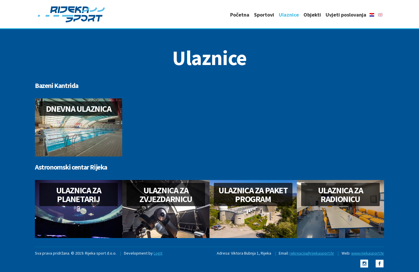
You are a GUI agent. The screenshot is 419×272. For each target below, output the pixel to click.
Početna (239, 14)
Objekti (312, 14)
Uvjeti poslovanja (346, 14)
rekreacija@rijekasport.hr (312, 253)
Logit (158, 253)
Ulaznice (289, 14)
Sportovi (264, 14)
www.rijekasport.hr (367, 253)
